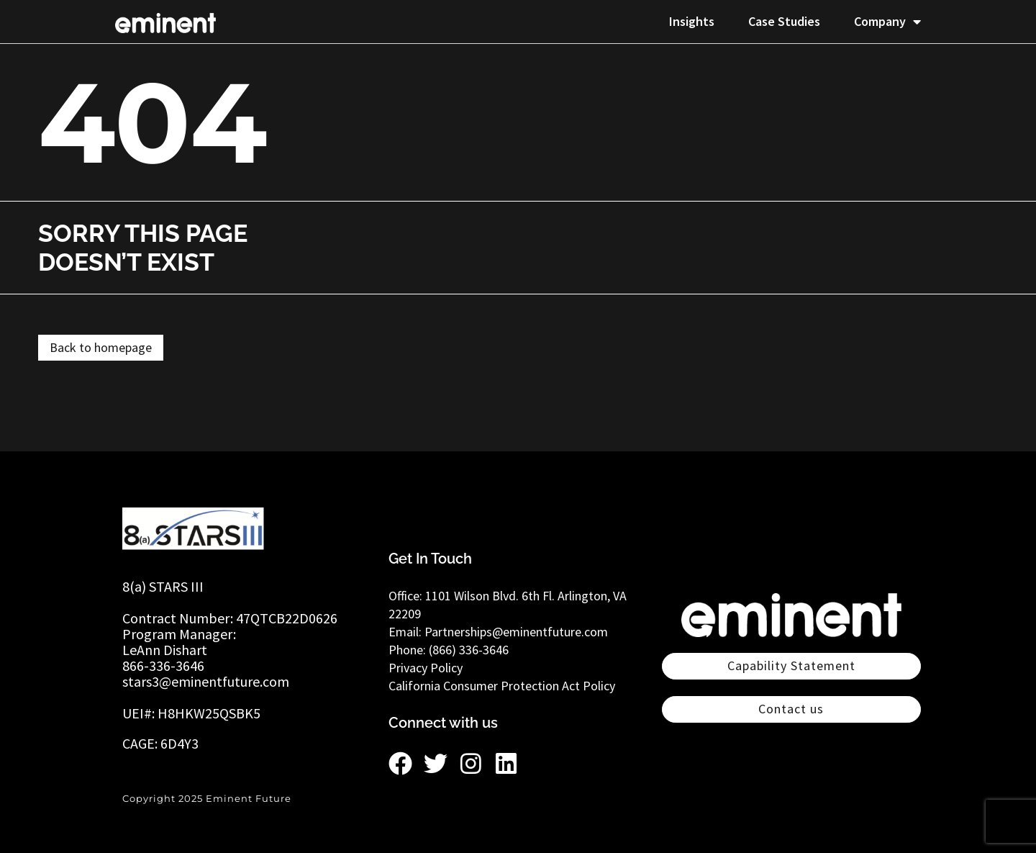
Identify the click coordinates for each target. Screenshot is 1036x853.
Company (887, 21)
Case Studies (784, 21)
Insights (691, 21)
